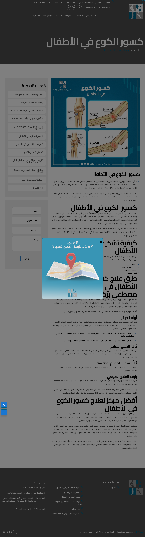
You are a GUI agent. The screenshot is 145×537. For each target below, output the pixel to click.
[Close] (101, 241)
